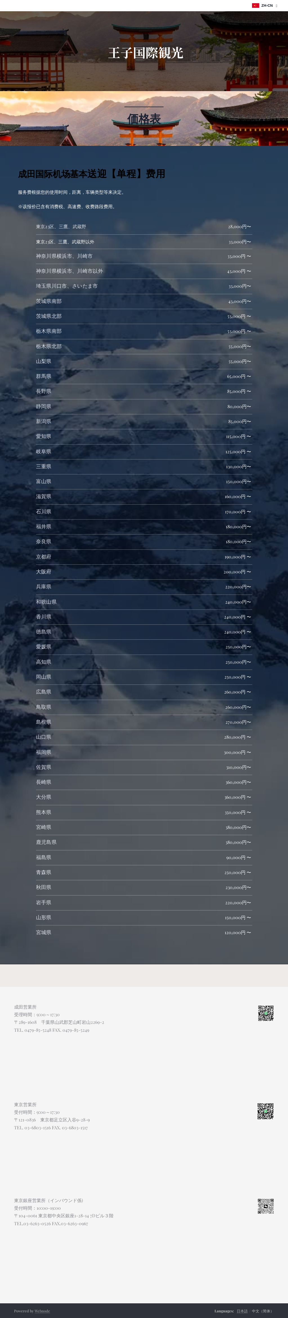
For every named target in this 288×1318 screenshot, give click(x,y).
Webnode (42, 1310)
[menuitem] (120, 81)
